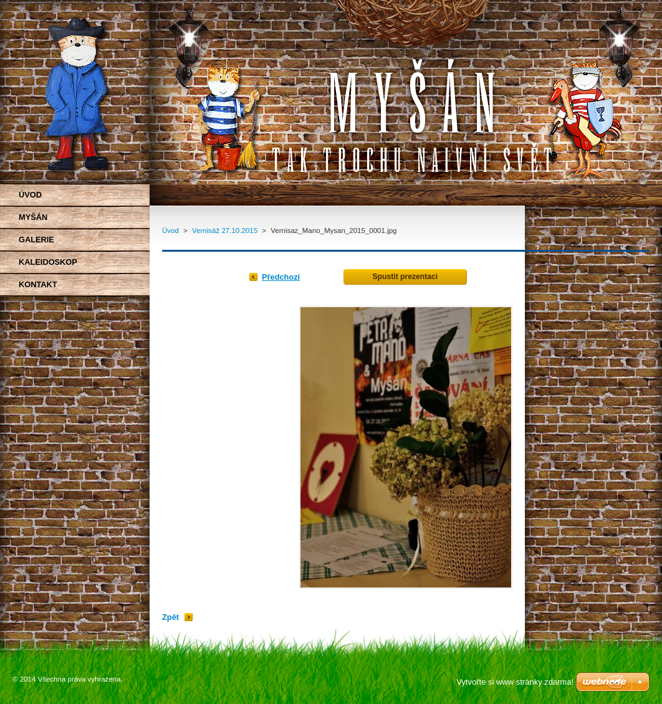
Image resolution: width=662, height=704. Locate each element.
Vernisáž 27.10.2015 (224, 230)
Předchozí (281, 277)
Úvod (170, 230)
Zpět (170, 617)
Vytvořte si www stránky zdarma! (514, 682)
